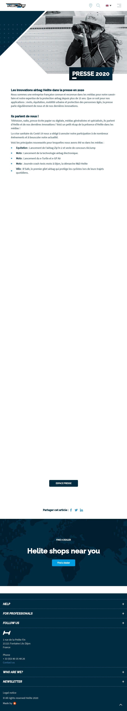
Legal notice (9, 692)
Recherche (98, 5)
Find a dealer (90, 6)
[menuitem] (108, 5)
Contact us (9, 662)
